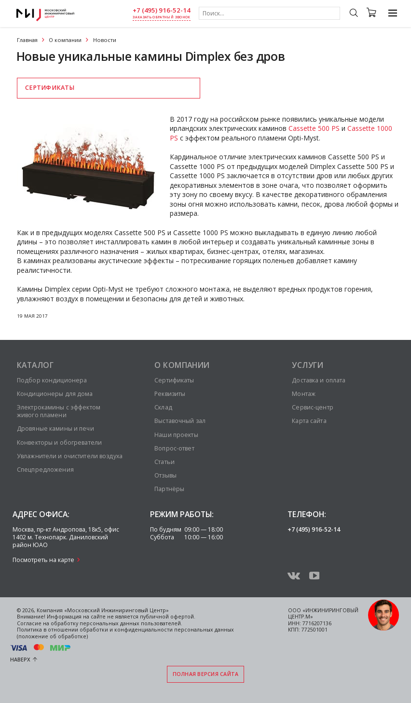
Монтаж (303, 394)
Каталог (35, 365)
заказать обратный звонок (161, 17)
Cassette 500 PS (314, 128)
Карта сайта (309, 421)
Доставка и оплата (318, 380)
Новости (104, 39)
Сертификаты (49, 88)
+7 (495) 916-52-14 (162, 10)
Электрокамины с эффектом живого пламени (58, 411)
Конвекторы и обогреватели (59, 442)
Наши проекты (176, 435)
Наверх (20, 659)
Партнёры (169, 489)
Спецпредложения (45, 469)
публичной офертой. (167, 616)
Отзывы (165, 475)
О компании (65, 39)
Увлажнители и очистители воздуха (70, 456)
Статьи (164, 462)
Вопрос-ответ (174, 448)
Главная (27, 39)
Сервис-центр (312, 407)
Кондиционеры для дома (55, 394)
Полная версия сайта (206, 674)
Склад (163, 407)
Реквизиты (169, 394)
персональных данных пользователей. (131, 623)
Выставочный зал (180, 421)
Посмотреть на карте (43, 560)
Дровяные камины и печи (55, 428)
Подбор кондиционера (52, 380)
